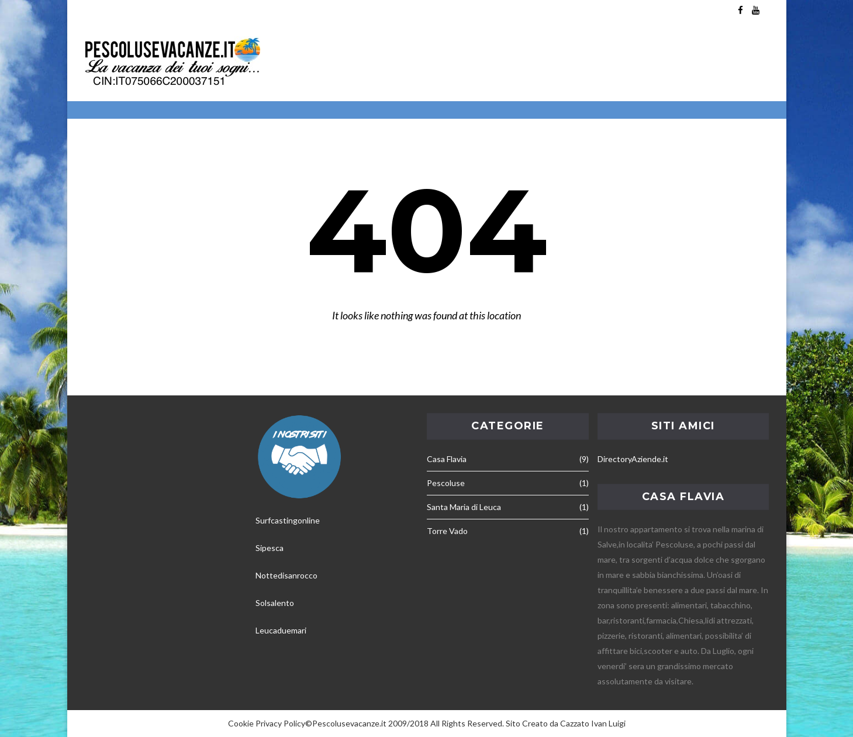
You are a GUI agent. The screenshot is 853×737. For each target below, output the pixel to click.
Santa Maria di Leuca (464, 507)
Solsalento (274, 603)
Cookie (241, 723)
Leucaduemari (280, 630)
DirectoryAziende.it (633, 459)
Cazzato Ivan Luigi (593, 723)
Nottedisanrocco (286, 575)
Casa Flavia (447, 459)
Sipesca (269, 548)
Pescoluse (446, 483)
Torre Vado (447, 531)
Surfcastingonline (287, 520)
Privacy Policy (280, 723)
